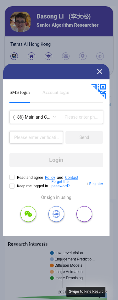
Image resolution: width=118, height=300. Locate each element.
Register (96, 184)
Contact (71, 177)
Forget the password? (61, 183)
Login (56, 160)
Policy (50, 177)
